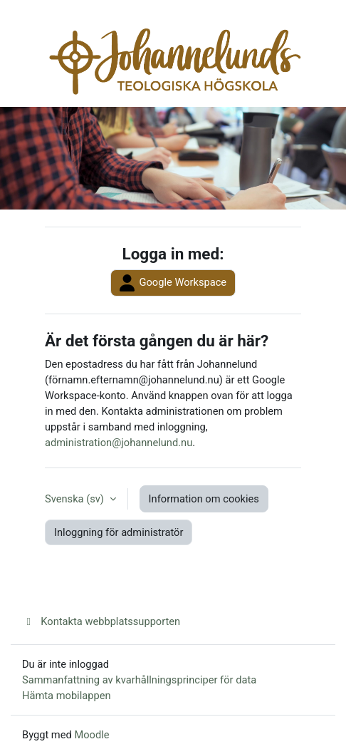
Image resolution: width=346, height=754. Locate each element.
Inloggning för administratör (118, 532)
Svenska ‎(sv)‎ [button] (76, 498)
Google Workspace (173, 282)
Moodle (91, 734)
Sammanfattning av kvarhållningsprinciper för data (139, 679)
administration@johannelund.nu (118, 442)
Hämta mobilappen (66, 695)
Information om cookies (204, 498)
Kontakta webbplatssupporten (101, 621)
